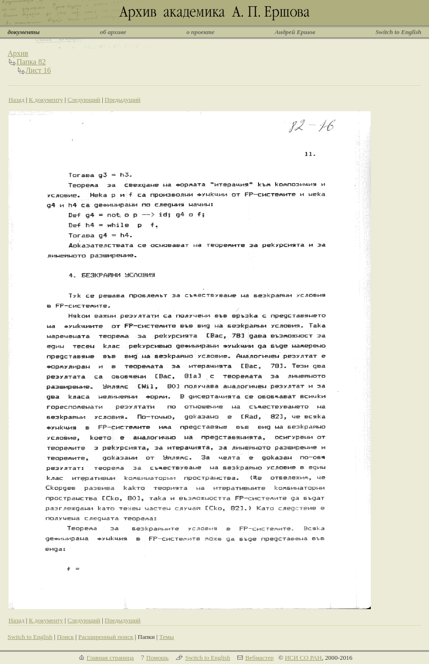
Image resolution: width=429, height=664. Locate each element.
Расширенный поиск (105, 636)
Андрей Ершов (295, 31)
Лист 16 (38, 70)
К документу (46, 99)
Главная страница (110, 657)
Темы (166, 636)
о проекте (200, 31)
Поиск (65, 636)
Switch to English (398, 31)
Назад (17, 99)
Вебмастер (259, 657)
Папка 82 (31, 62)
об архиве (113, 31)
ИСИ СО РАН (303, 657)
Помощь (157, 657)
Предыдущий (123, 99)
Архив (18, 53)
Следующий (83, 99)
